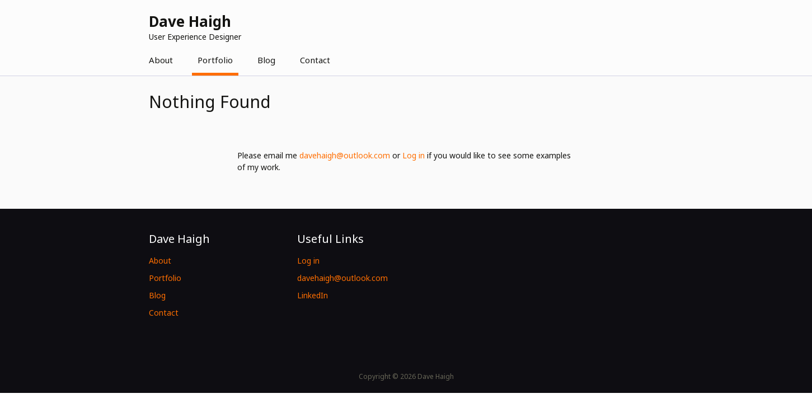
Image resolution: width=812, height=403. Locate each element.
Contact (315, 59)
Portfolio (215, 59)
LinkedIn (312, 295)
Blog (266, 59)
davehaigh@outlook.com (344, 155)
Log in (413, 155)
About (161, 59)
